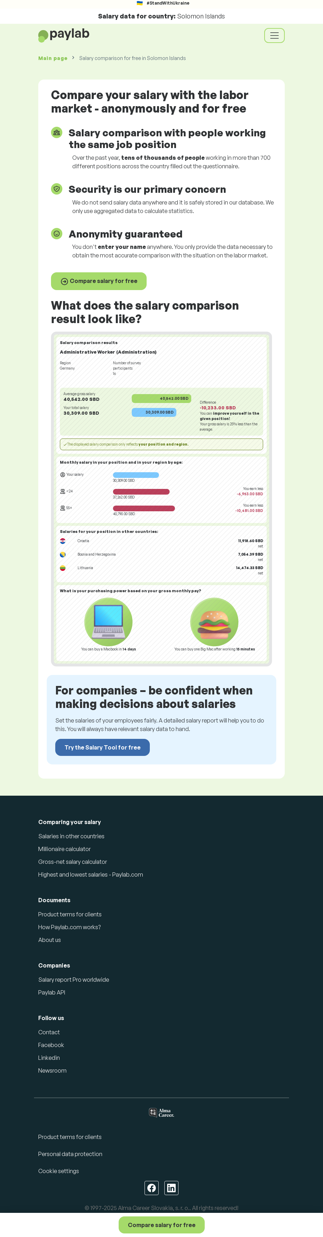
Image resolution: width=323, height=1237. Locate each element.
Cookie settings (58, 1171)
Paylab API (51, 992)
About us (49, 939)
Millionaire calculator (64, 848)
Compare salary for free (98, 281)
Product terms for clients (70, 914)
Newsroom (52, 1070)
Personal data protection (70, 1153)
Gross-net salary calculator (72, 861)
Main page (52, 58)
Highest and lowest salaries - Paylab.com (90, 874)
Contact (49, 1032)
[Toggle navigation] (274, 35)
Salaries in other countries (71, 836)
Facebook (51, 1044)
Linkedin (49, 1057)
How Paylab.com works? (69, 927)
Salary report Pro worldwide (73, 979)
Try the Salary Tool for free (102, 747)
